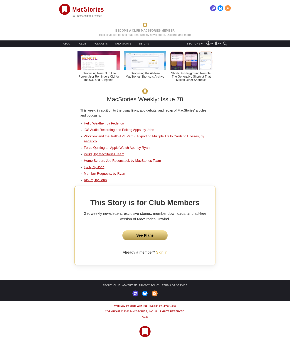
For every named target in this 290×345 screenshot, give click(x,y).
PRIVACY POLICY (149, 285)
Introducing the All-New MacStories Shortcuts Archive (145, 75)
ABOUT (67, 43)
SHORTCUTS (123, 43)
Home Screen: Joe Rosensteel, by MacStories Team (122, 161)
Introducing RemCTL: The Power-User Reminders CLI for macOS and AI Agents (99, 76)
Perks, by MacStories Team (104, 154)
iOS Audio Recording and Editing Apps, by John (119, 130)
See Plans (145, 235)
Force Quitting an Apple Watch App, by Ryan (117, 148)
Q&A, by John (94, 167)
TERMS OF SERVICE (174, 285)
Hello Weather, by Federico (104, 123)
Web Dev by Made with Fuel (131, 305)
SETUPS (144, 43)
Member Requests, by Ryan (104, 173)
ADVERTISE (129, 285)
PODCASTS (101, 43)
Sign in (161, 252)
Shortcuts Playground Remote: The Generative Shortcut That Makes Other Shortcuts (191, 76)
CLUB (82, 43)
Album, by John (95, 180)
